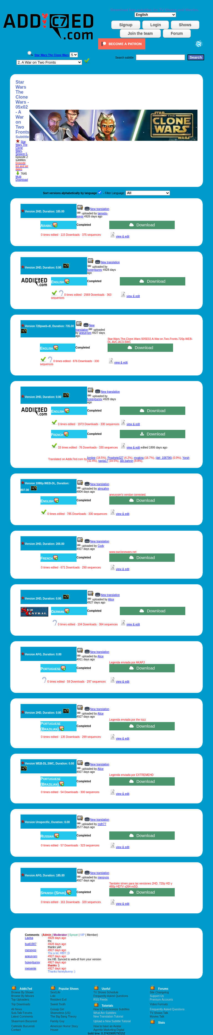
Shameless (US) (60, 1012)
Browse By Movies (22, 996)
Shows (185, 24)
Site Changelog (159, 992)
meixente (30, 968)
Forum (177, 33)
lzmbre (91, 457)
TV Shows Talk (159, 1012)
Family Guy (57, 1021)
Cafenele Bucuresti (23, 1026)
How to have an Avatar (107, 1026)
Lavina (29, 937)
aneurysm (85, 332)
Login (155, 24)
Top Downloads (20, 1004)
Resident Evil (58, 999)
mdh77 (102, 824)
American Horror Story (64, 1026)
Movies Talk (157, 1016)
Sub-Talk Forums (21, 1012)
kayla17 (103, 460)
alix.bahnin (126, 460)
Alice (111, 599)
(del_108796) (164, 457)
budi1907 (30, 944)
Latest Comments (22, 1016)
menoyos (103, 877)
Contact (16, 1029)
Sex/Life (55, 992)
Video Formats (159, 1004)
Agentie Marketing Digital (108, 1029)
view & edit (122, 236)
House (54, 1029)
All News (16, 1009)
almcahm (103, 488)
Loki (52, 996)
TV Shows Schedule (105, 992)
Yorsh (185, 457)
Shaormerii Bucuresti (24, 1021)
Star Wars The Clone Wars (21, 146)
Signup (125, 24)
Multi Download (22, 178)
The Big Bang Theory (63, 1016)
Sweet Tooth (57, 1004)
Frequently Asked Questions (110, 996)
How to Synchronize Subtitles (111, 1009)
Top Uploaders (20, 999)
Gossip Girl (57, 1009)
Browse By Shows (22, 992)
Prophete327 (115, 457)
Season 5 (21, 154)
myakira (139, 457)
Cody (101, 545)
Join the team (140, 33)
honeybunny (94, 269)
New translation (99, 208)
